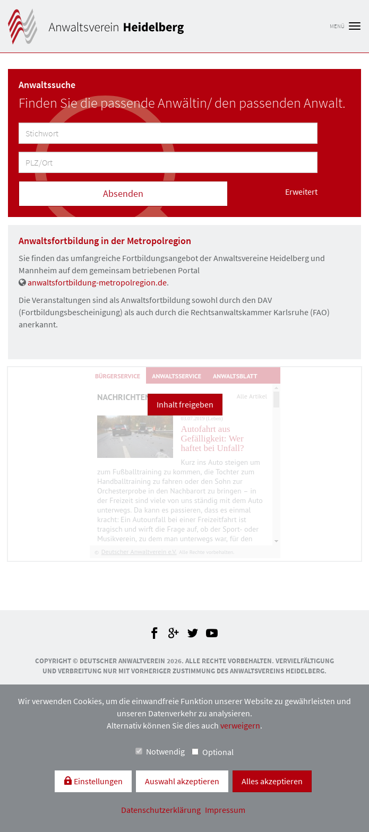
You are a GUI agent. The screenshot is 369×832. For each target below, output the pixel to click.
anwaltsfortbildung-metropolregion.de (97, 282)
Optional (213, 752)
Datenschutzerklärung (161, 809)
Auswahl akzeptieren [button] (182, 781)
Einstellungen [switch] (97, 781)
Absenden (123, 193)
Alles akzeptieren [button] (272, 781)
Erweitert (301, 191)
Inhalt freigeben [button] (185, 404)
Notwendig (160, 751)
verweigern (240, 725)
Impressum (225, 809)
